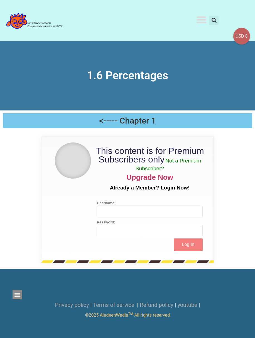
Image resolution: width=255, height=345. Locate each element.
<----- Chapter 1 (127, 120)
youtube (187, 305)
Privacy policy (72, 305)
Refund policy (156, 305)
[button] (201, 20)
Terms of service (114, 305)
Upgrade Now (149, 177)
